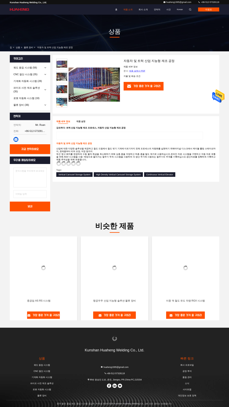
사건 (168, 9)
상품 (18, 47)
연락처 (157, 9)
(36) (21, 105)
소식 (187, 383)
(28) (27, 81)
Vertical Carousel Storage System (74, 174)
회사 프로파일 (187, 365)
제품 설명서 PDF (137, 71)
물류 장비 (28, 47)
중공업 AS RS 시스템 (38, 300)
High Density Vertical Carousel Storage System (118, 174)
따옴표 (208, 9)
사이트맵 (187, 389)
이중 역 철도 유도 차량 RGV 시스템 (185, 300)
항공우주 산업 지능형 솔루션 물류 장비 (114, 300)
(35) (25, 74)
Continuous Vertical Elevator (159, 174)
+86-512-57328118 (208, 2)
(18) (26, 98)
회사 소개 (143, 9)
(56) (25, 67)
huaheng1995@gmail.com (177, 2)
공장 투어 (187, 371)
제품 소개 (128, 9)
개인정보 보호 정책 (187, 395)
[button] (61, 106)
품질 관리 (187, 377)
